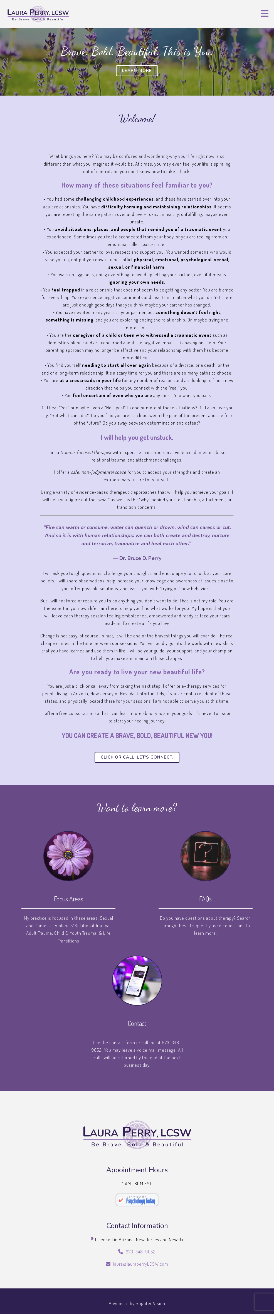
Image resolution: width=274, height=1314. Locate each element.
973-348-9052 (141, 1252)
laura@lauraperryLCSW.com (140, 1264)
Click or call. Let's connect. (137, 757)
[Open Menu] (264, 14)
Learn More (137, 70)
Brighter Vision (150, 1303)
